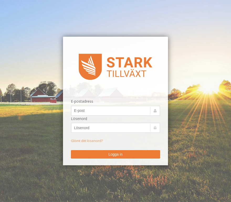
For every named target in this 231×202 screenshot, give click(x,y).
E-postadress (82, 101)
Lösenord (79, 118)
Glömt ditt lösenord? (87, 140)
